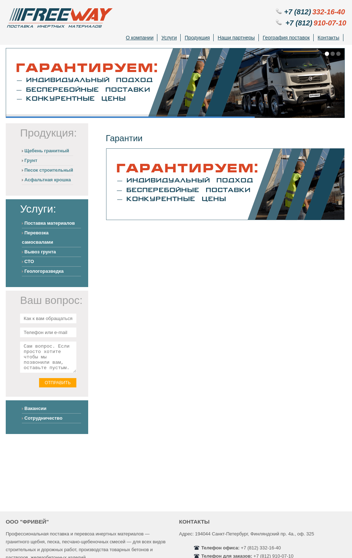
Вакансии (35, 413)
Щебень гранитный (46, 150)
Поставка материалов (49, 223)
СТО (29, 261)
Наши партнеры (236, 37)
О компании (139, 37)
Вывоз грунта (40, 251)
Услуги (169, 37)
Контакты (328, 37)
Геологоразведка (44, 271)
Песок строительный (48, 170)
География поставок (286, 37)
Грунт (30, 160)
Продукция (197, 37)
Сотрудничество (43, 423)
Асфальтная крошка (47, 179)
